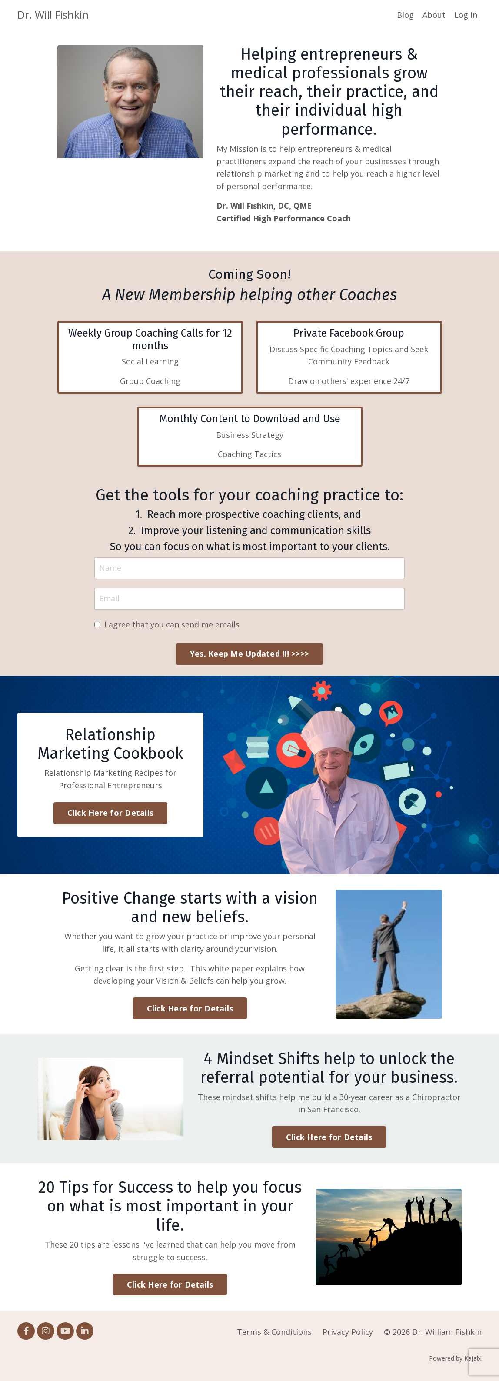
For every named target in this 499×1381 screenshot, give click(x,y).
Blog (405, 15)
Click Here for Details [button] (110, 812)
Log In (465, 15)
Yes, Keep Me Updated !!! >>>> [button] (249, 653)
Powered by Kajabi (455, 1358)
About (434, 15)
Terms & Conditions (274, 1332)
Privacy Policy (348, 1332)
